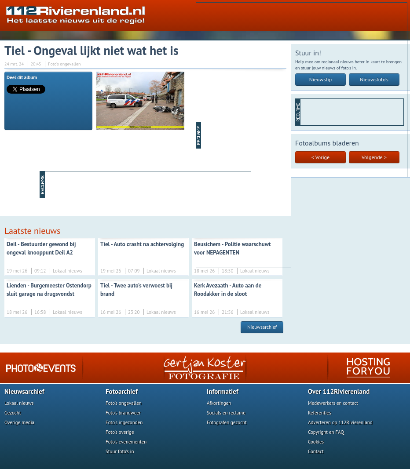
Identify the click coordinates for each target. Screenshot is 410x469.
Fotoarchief (122, 391)
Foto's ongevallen (124, 403)
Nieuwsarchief (262, 327)
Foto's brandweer (123, 413)
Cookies (316, 442)
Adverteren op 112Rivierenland (340, 422)
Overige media (19, 422)
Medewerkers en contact (333, 403)
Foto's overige (120, 432)
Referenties (319, 413)
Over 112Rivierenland (339, 391)
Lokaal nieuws (18, 403)
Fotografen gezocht (227, 422)
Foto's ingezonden (124, 422)
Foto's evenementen (126, 442)
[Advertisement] (234, 134)
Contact (316, 451)
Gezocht (12, 413)
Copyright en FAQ (326, 432)
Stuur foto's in (120, 451)
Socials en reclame (226, 413)
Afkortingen (219, 403)
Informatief (222, 391)
